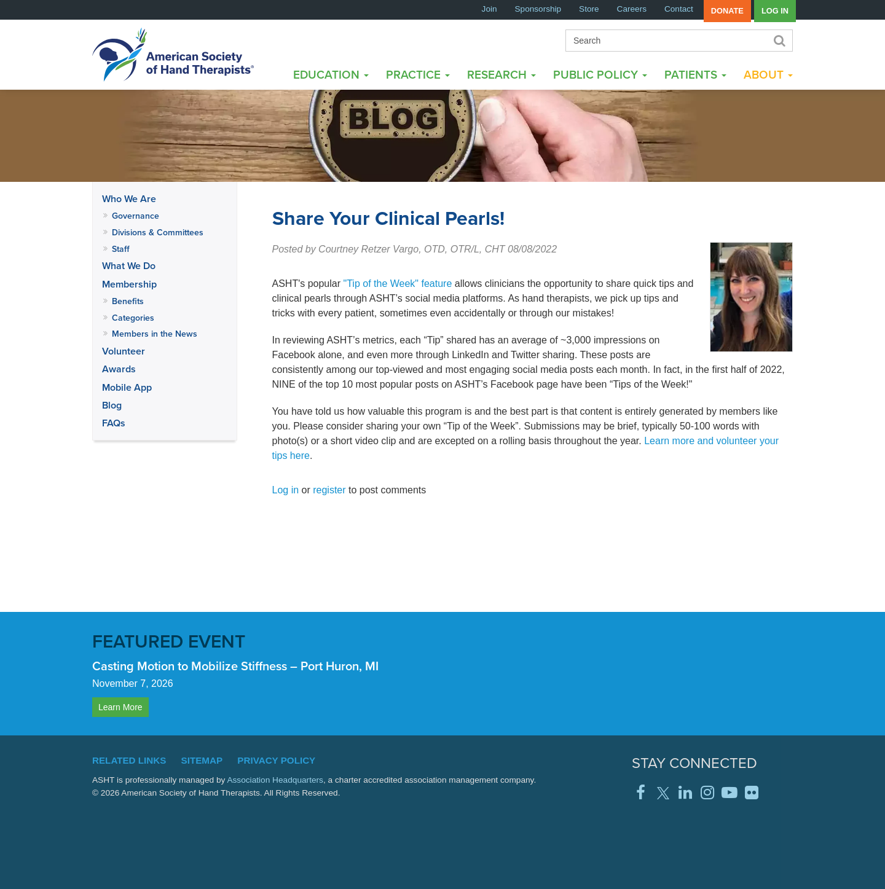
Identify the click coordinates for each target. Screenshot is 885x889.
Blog (112, 405)
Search (778, 40)
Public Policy (600, 74)
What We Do (128, 266)
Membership (129, 284)
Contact (678, 9)
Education (331, 74)
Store (589, 9)
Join (489, 9)
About (768, 74)
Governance (135, 216)
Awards (119, 369)
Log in (775, 10)
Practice (418, 74)
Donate (727, 10)
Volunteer (123, 351)
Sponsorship (538, 9)
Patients (695, 74)
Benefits (128, 301)
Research (501, 74)
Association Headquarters (275, 780)
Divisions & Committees (157, 232)
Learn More (120, 707)
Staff (121, 249)
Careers (632, 9)
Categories (133, 317)
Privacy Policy (276, 760)
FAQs (113, 423)
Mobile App (127, 387)
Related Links (129, 760)
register (329, 490)
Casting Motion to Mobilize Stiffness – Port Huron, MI (235, 666)
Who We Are (129, 199)
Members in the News (154, 333)
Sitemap (202, 760)
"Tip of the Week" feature (398, 283)
